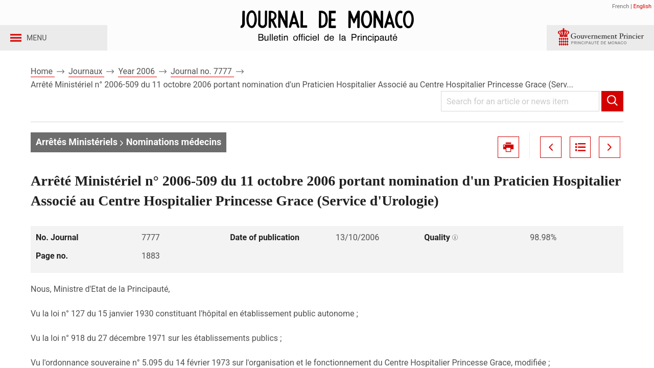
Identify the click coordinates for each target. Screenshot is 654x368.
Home (43, 81)
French (620, 6)
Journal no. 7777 (202, 81)
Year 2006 (137, 81)
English (642, 6)
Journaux (86, 81)
